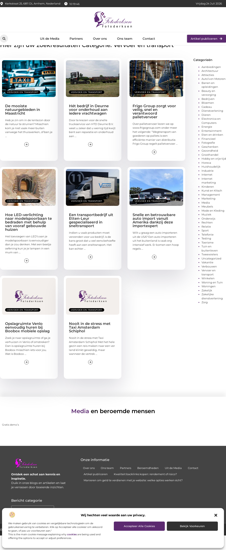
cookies (72, 534)
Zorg (205, 316)
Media (206, 217)
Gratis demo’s (10, 439)
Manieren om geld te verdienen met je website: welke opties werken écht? (133, 494)
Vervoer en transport (22, 106)
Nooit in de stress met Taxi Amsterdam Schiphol (90, 342)
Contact (149, 39)
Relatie (206, 240)
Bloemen (208, 117)
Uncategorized (211, 272)
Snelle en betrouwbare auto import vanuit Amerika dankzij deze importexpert (154, 234)
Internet (207, 188)
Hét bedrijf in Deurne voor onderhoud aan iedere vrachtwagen (89, 124)
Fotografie (208, 157)
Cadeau (207, 121)
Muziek (206, 228)
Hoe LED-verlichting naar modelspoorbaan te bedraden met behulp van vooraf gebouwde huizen (28, 236)
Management (211, 209)
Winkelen (208, 292)
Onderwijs (208, 232)
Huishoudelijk (211, 181)
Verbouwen (209, 280)
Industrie (208, 185)
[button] (216, 515)
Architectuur (210, 85)
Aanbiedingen (211, 81)
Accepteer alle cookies (139, 526)
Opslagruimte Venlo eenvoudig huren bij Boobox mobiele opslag (27, 342)
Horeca (206, 177)
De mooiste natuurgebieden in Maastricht (22, 124)
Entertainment (212, 145)
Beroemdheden (148, 482)
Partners (76, 39)
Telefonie (208, 248)
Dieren (206, 129)
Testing (206, 252)
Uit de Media (49, 39)
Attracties (208, 89)
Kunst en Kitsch (212, 204)
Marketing (208, 212)
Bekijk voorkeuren (192, 526)
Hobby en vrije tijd (214, 173)
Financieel (209, 153)
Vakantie (207, 276)
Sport (205, 244)
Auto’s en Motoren (214, 93)
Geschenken (210, 161)
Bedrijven (208, 113)
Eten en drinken (212, 149)
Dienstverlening (212, 125)
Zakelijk (207, 304)
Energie (207, 141)
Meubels (207, 220)
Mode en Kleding (213, 225)
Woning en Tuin (212, 296)
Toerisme (208, 256)
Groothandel (210, 169)
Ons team (124, 39)
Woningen (209, 300)
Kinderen (208, 201)
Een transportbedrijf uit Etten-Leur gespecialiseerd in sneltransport (91, 234)
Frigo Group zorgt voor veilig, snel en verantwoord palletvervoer (154, 126)
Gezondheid (210, 165)
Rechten (207, 236)
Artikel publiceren (96, 488)
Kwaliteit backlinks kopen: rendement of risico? (145, 488)
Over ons (100, 39)
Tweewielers (210, 268)
